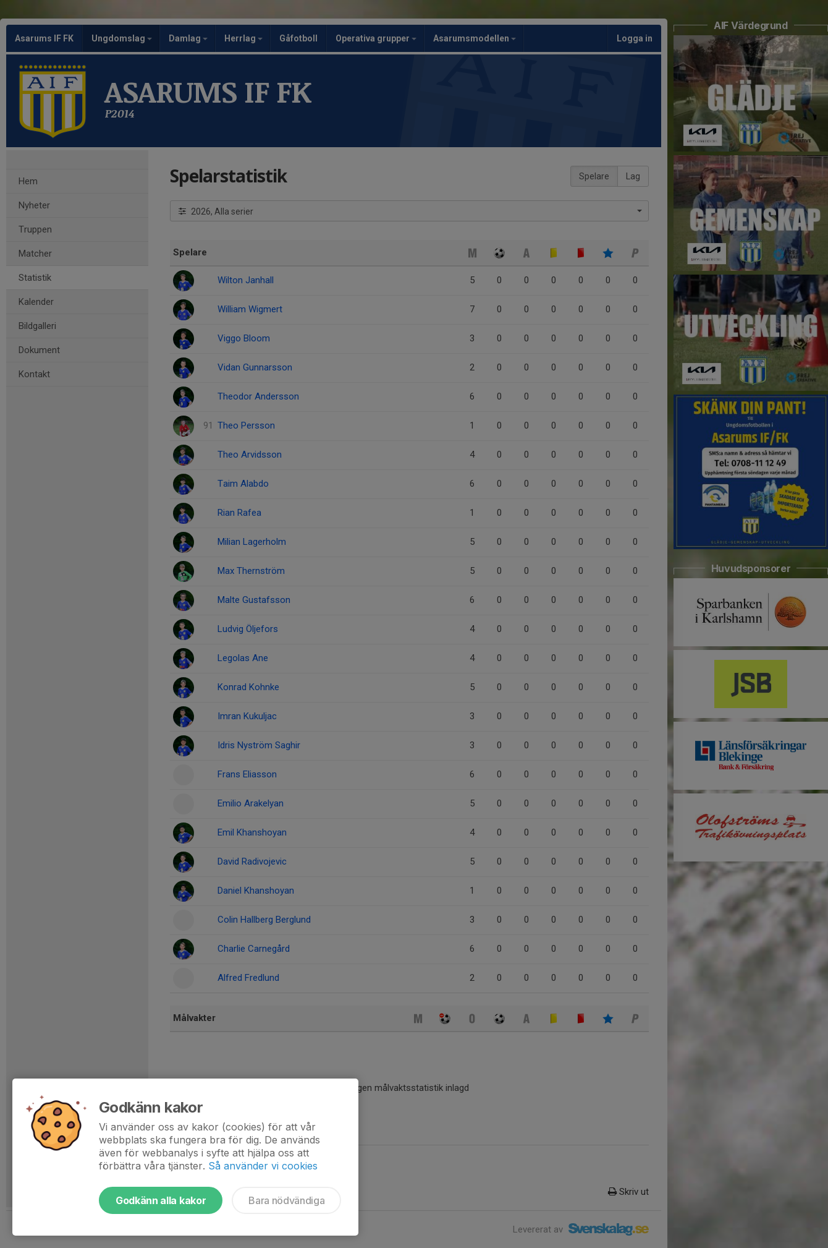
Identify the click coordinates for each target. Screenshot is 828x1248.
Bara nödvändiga (286, 1200)
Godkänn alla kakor (161, 1200)
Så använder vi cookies (263, 1166)
